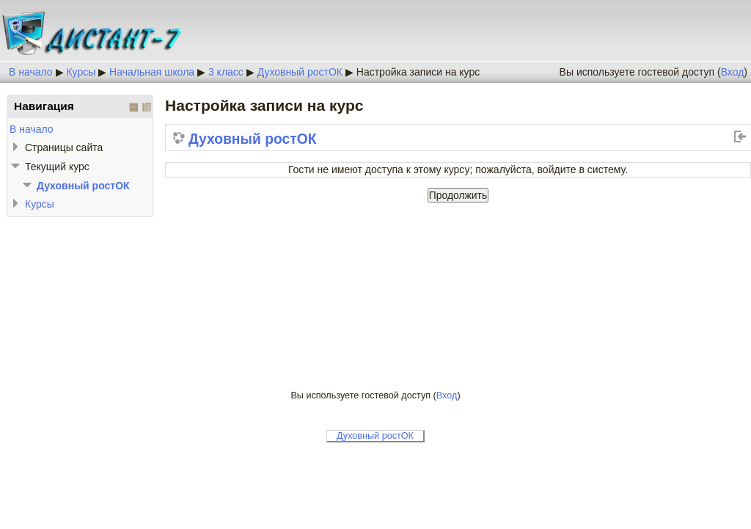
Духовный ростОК (299, 72)
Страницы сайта (64, 147)
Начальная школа (151, 72)
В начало (31, 72)
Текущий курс (57, 166)
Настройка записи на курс (418, 72)
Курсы (80, 72)
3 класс (225, 72)
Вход (732, 72)
